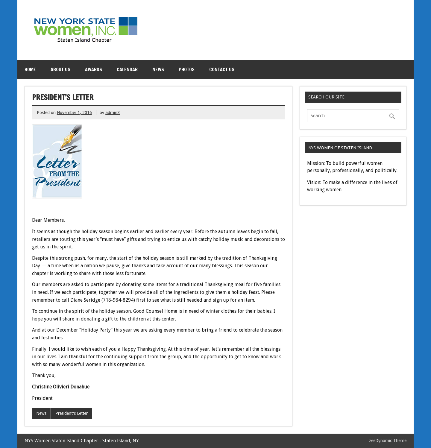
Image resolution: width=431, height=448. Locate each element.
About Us (60, 69)
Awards (93, 69)
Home (30, 69)
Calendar (127, 69)
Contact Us (221, 69)
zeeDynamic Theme (387, 440)
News (158, 69)
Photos (187, 69)
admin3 (112, 112)
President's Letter (71, 413)
